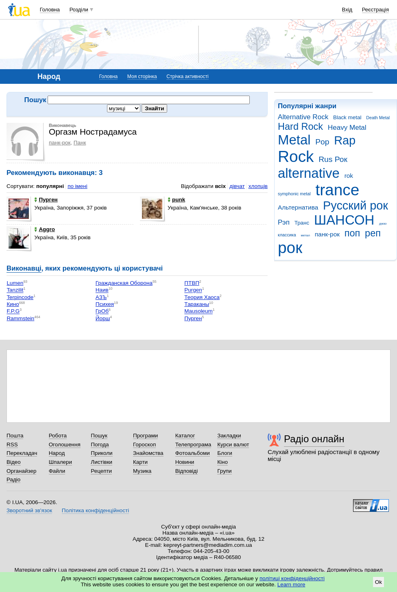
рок (290, 247)
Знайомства (148, 453)
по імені (77, 186)
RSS (12, 444)
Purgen (193, 290)
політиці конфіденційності (292, 578)
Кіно (222, 462)
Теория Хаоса (202, 297)
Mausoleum (198, 311)
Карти (140, 462)
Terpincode (20, 297)
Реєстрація (375, 10)
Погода (100, 444)
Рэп (284, 222)
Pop (322, 142)
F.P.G (13, 311)
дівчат (237, 186)
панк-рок (327, 234)
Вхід (347, 10)
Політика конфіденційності (95, 510)
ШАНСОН (344, 219)
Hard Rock (300, 126)
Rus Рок (332, 159)
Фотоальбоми (192, 453)
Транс (302, 223)
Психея (105, 304)
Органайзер (21, 471)
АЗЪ (101, 297)
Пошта (15, 436)
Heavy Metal (347, 127)
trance (337, 190)
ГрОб (102, 311)
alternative (309, 173)
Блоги (224, 453)
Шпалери (60, 462)
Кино (13, 304)
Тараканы (196, 304)
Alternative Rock (303, 117)
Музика (142, 471)
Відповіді (186, 471)
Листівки (101, 462)
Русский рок (355, 205)
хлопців (258, 186)
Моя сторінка (142, 76)
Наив (102, 290)
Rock (296, 156)
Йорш (103, 318)
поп (352, 233)
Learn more (291, 584)
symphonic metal (294, 193)
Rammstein (20, 318)
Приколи (101, 453)
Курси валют (233, 444)
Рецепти (101, 471)
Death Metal (378, 117)
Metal (294, 139)
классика (287, 234)
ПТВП (191, 283)
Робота (58, 436)
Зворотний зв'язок (29, 510)
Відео (14, 462)
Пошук (99, 436)
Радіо (13, 479)
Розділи (79, 10)
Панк (80, 143)
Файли (57, 471)
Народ (57, 453)
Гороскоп (144, 444)
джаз (382, 223)
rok (349, 175)
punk (176, 200)
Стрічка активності (187, 76)
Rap (345, 140)
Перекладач (22, 453)
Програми (145, 436)
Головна (50, 10)
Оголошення (65, 444)
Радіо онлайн (314, 438)
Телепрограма (193, 444)
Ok (378, 582)
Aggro (44, 229)
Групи (224, 471)
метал (305, 235)
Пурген (45, 200)
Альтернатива (298, 207)
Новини (184, 462)
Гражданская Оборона (124, 283)
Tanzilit (15, 290)
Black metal (347, 117)
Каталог (185, 436)
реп (373, 233)
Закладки (229, 436)
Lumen (15, 283)
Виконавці (24, 268)
